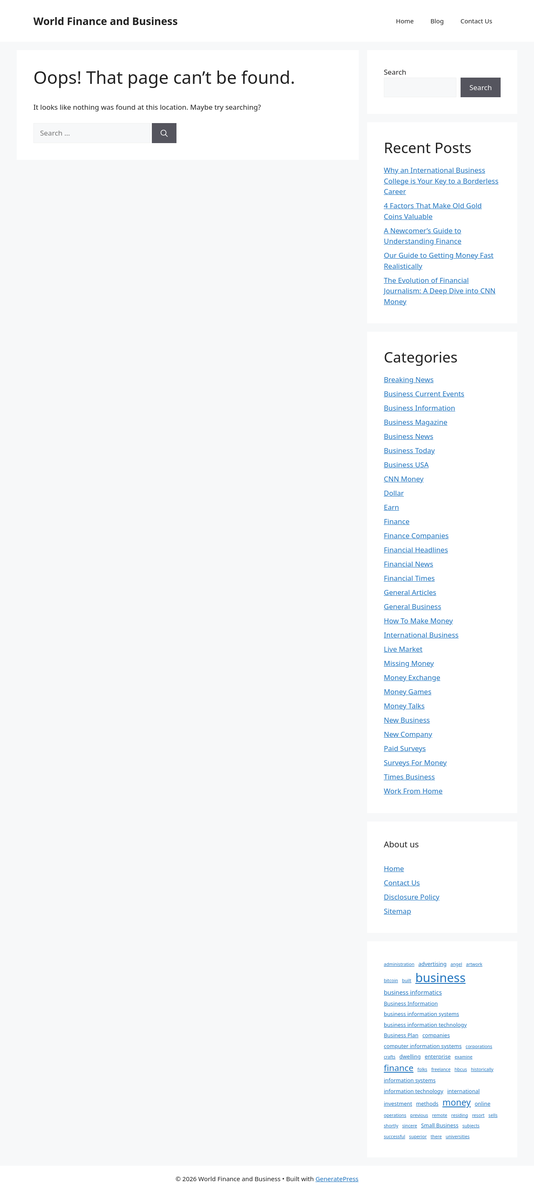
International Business (421, 635)
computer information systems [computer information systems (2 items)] (423, 1046)
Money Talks (404, 706)
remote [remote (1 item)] (439, 1115)
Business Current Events (424, 393)
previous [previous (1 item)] (419, 1115)
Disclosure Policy (411, 897)
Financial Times (409, 578)
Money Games (407, 691)
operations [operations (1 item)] (395, 1115)
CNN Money (403, 479)
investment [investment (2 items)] (398, 1103)
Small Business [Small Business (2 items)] (439, 1125)
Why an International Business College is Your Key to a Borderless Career (441, 180)
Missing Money (409, 663)
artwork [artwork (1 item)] (474, 964)
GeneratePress (336, 1178)
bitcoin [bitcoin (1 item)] (391, 980)
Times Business (409, 776)
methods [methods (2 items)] (427, 1103)
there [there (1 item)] (436, 1136)
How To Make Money (418, 620)
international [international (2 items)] (463, 1091)
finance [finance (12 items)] (398, 1068)
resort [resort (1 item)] (478, 1115)
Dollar (394, 493)
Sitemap (397, 911)
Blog (437, 21)
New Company (408, 734)
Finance (397, 521)
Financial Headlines (416, 549)
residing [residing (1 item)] (460, 1115)
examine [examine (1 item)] (464, 1057)
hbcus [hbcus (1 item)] (460, 1069)
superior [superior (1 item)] (418, 1136)
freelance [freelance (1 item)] (441, 1069)
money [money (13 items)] (456, 1102)
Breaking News (408, 379)
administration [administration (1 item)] (399, 964)
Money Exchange (412, 677)
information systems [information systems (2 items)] (410, 1080)
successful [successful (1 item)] (394, 1136)
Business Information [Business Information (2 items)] (411, 1003)
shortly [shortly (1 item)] (391, 1126)
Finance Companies (416, 535)
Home (405, 21)
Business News (408, 436)
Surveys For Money (415, 762)
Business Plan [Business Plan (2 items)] (401, 1035)
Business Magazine (415, 422)
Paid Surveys (405, 748)
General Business (412, 606)
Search (395, 72)
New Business (407, 720)
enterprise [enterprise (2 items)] (438, 1056)
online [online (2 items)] (483, 1103)
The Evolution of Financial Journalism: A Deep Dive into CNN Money (440, 290)
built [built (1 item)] (406, 980)
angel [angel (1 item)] (456, 964)
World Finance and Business (105, 21)
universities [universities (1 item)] (457, 1136)
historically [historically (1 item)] (482, 1069)
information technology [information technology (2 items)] (413, 1091)
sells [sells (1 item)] (493, 1115)
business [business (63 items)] (440, 977)
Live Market (403, 649)
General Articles (410, 592)
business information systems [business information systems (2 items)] (421, 1014)
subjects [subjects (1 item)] (470, 1126)
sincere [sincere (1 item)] (409, 1126)
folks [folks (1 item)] (423, 1069)
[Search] (164, 133)
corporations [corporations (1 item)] (479, 1046)
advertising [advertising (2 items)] (432, 964)
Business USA (406, 464)
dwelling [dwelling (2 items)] (410, 1056)
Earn (391, 507)
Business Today (409, 450)
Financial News (408, 564)
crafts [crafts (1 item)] (389, 1057)
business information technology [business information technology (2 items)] (425, 1024)
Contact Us (476, 21)
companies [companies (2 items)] (436, 1035)
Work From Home (413, 791)
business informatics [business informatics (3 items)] (413, 992)
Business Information (419, 408)
